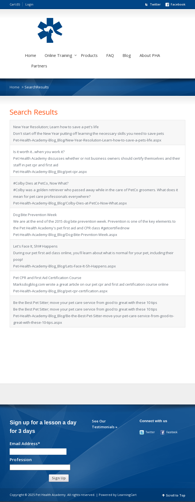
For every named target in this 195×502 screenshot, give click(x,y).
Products (89, 55)
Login (29, 4)
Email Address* (25, 443)
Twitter (155, 4)
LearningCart (127, 495)
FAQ (110, 55)
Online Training (58, 55)
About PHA (150, 55)
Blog (126, 55)
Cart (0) (15, 4)
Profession (21, 459)
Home (30, 55)
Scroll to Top (175, 495)
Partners (39, 66)
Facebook (178, 4)
